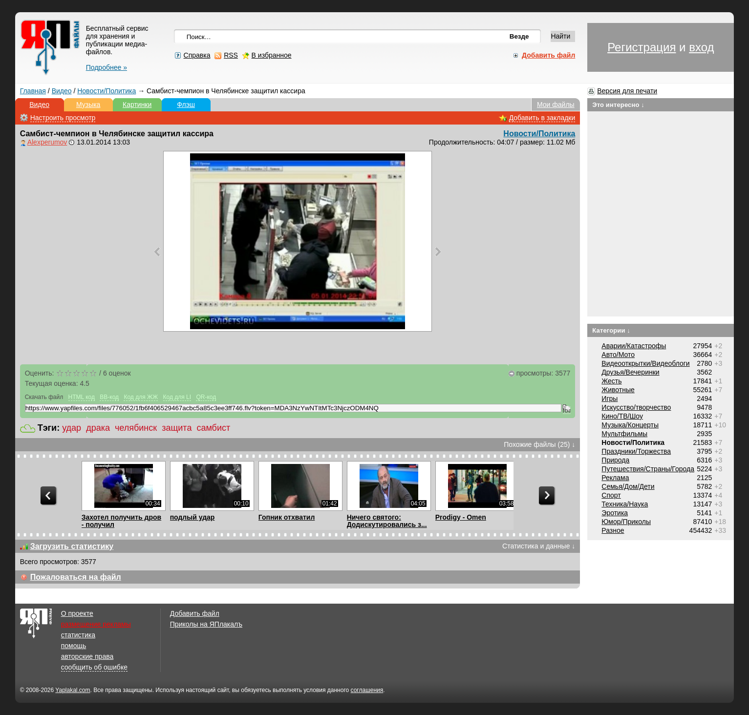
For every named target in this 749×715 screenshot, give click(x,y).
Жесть (611, 381)
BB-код (109, 397)
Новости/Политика (106, 91)
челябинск (136, 428)
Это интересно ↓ (618, 104)
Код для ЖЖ (141, 397)
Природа (615, 460)
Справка (197, 55)
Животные (618, 390)
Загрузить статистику (72, 546)
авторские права (87, 656)
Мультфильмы (624, 434)
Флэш (186, 104)
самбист (213, 428)
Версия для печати (627, 91)
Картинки (137, 104)
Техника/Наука (624, 504)
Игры (609, 398)
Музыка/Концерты (630, 425)
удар (71, 428)
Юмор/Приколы (626, 522)
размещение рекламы (96, 624)
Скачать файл (44, 397)
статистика (78, 635)
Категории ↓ (611, 330)
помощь (73, 646)
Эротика (614, 513)
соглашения (367, 690)
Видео (62, 91)
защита (177, 428)
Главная (33, 91)
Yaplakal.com (72, 690)
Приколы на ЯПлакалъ (206, 624)
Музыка (88, 104)
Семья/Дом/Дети (627, 486)
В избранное (272, 55)
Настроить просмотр (63, 118)
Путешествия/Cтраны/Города (647, 469)
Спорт (611, 495)
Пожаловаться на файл (75, 577)
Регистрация (641, 47)
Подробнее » (106, 67)
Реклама (615, 478)
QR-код (206, 397)
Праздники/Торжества (636, 451)
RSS (231, 55)
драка (98, 428)
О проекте (77, 613)
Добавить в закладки (542, 118)
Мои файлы (556, 104)
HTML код (81, 397)
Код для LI (177, 397)
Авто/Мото (618, 354)
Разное (612, 530)
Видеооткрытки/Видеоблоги (645, 363)
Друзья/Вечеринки (630, 372)
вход (701, 47)
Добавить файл (194, 613)
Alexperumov (47, 142)
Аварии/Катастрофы (633, 346)
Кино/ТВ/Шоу (622, 416)
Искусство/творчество (636, 407)
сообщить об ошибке (94, 667)
